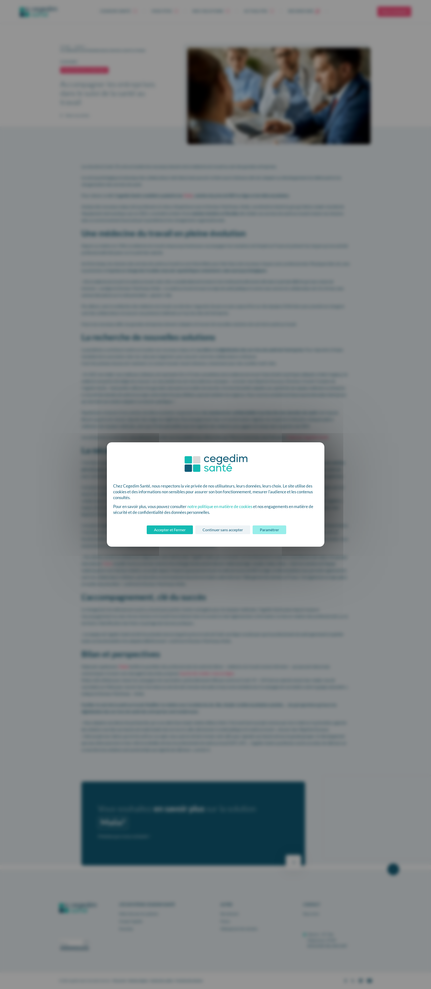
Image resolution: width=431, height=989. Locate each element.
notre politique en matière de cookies (219, 506)
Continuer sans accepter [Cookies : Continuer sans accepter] (223, 529)
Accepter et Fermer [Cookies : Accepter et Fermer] (170, 529)
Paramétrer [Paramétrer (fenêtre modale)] (269, 529)
